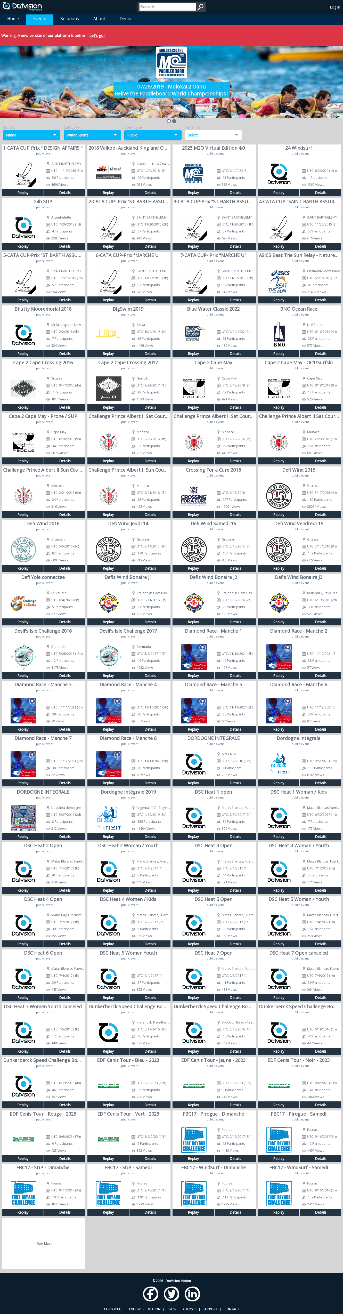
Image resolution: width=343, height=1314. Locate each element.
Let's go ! (97, 35)
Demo (125, 18)
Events (39, 18)
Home (13, 18)
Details (65, 192)
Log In (335, 7)
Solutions (70, 18)
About (99, 18)
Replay (22, 192)
